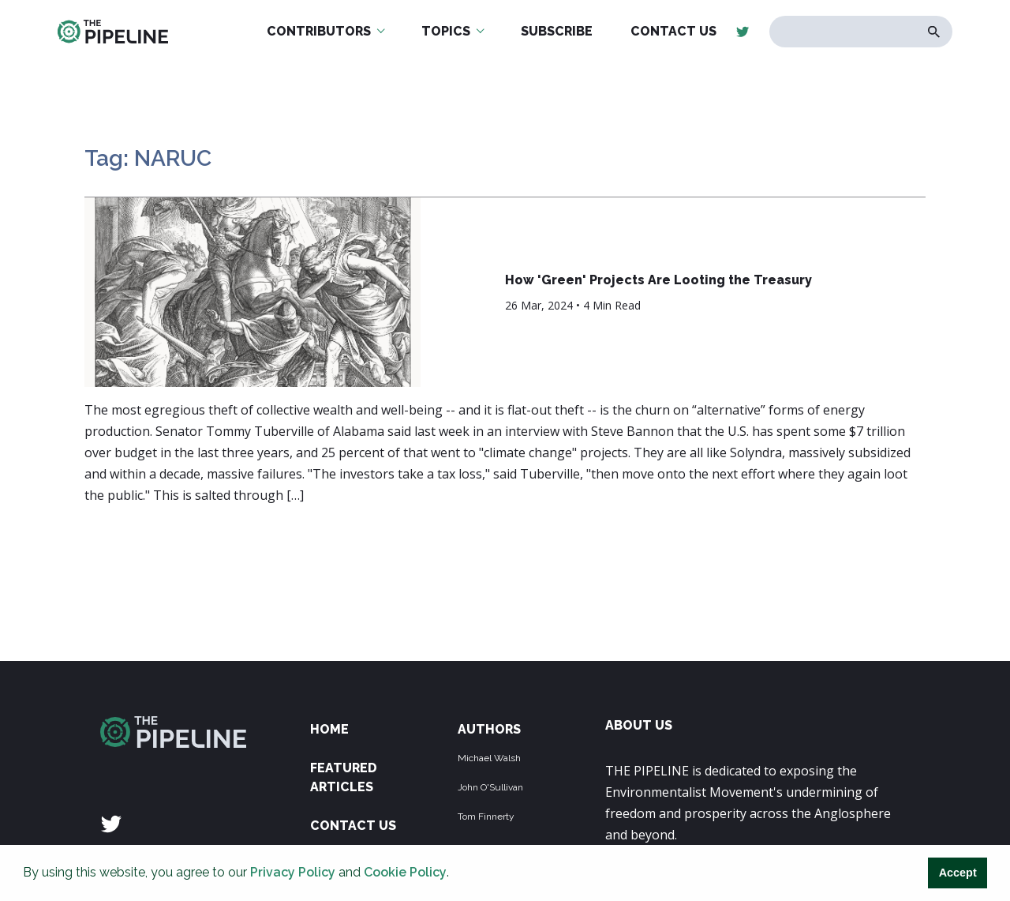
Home (329, 729)
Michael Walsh (489, 758)
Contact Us (353, 825)
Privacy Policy (292, 872)
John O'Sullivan (490, 787)
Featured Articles (343, 777)
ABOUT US (638, 725)
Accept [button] (958, 872)
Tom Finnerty (486, 816)
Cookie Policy (405, 872)
